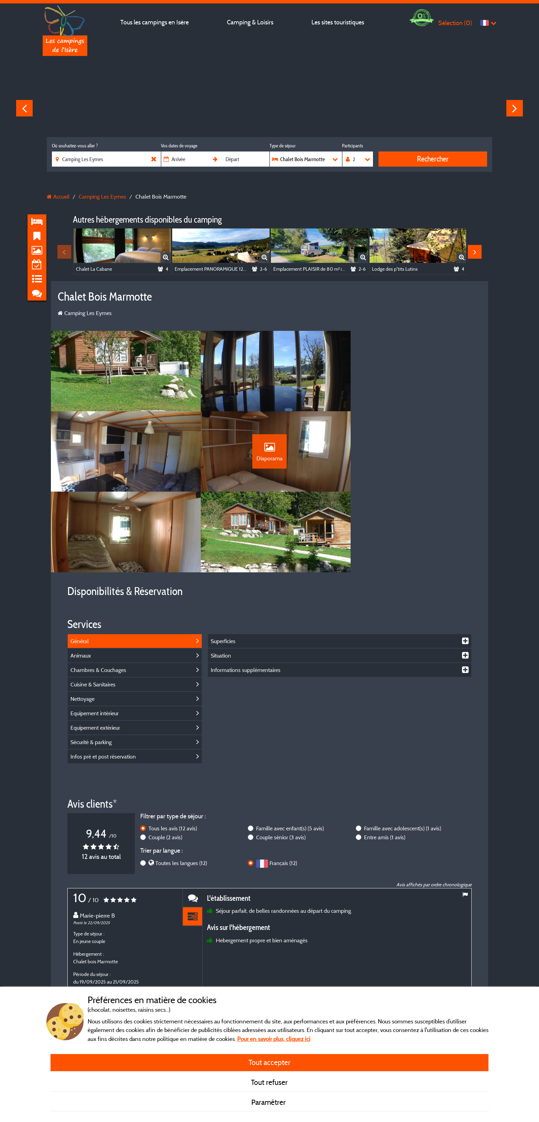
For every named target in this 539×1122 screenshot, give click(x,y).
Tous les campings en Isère (154, 22)
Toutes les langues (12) (181, 786)
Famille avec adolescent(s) (402, 751)
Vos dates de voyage (179, 146)
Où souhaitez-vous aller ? (75, 146)
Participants (352, 146)
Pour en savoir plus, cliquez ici (273, 1038)
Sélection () (455, 23)
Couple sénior (281, 760)
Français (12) (283, 786)
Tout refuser (269, 1082)
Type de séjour (283, 146)
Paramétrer (269, 1102)
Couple (165, 760)
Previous (24, 108)
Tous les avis (172, 751)
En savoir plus (191, 950)
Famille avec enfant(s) (290, 751)
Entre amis (384, 760)
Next (514, 108)
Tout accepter (269, 1062)
